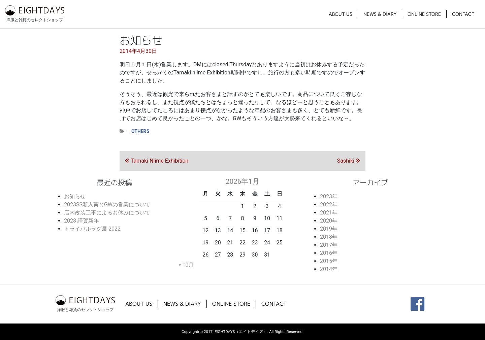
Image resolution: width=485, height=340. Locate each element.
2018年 (328, 237)
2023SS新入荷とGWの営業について (107, 204)
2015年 (328, 261)
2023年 (328, 196)
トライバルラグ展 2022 (92, 229)
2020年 (328, 220)
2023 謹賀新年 (81, 220)
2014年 (328, 269)
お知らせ (75, 196)
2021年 (328, 212)
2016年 (328, 253)
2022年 (328, 204)
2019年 (328, 229)
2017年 (328, 245)
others (140, 131)
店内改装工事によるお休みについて (107, 212)
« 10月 (186, 265)
